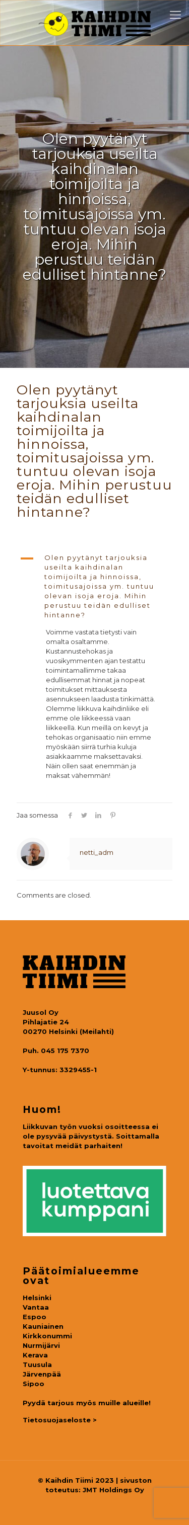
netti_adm (96, 852)
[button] (94, 586)
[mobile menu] (175, 15)
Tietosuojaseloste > (60, 1420)
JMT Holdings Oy (113, 1490)
